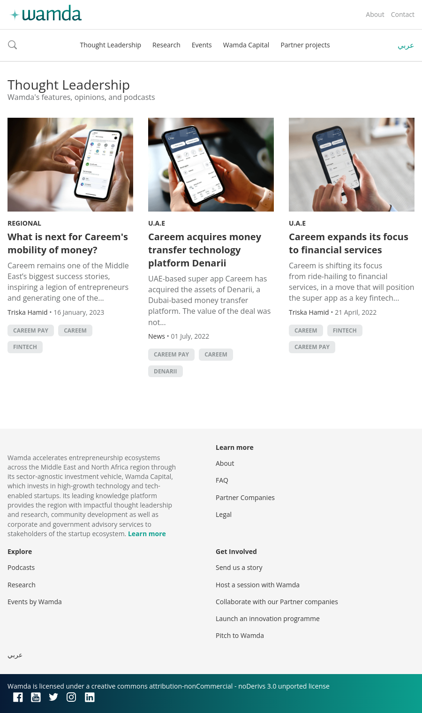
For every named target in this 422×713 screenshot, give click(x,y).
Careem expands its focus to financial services (348, 243)
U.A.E (156, 223)
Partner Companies (245, 497)
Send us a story (239, 567)
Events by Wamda (35, 601)
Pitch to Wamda (240, 635)
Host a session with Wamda (258, 584)
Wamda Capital (246, 44)
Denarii (165, 371)
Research (166, 44)
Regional (24, 223)
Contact (402, 14)
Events (202, 44)
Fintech (25, 347)
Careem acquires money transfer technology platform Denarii (204, 249)
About (375, 14)
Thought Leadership (110, 44)
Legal (224, 514)
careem (75, 330)
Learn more (147, 533)
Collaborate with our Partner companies (277, 601)
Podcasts (21, 567)
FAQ (222, 480)
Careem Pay (30, 330)
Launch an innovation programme (268, 618)
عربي (406, 45)
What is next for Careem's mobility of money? (68, 243)
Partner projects (305, 44)
